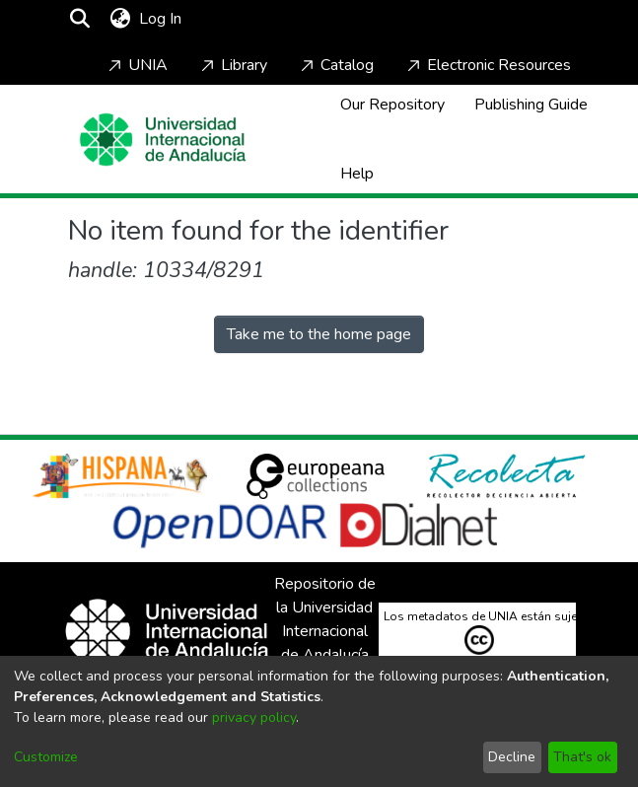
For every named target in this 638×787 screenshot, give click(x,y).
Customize (46, 757)
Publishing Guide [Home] (531, 104)
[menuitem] (120, 19)
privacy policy (254, 717)
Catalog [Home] (335, 65)
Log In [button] (161, 19)
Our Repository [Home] (392, 104)
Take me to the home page (319, 334)
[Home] (163, 139)
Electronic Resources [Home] (487, 65)
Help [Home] (357, 173)
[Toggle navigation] (242, 18)
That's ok (582, 757)
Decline (511, 757)
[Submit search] (80, 19)
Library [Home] (232, 65)
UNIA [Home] (136, 65)
